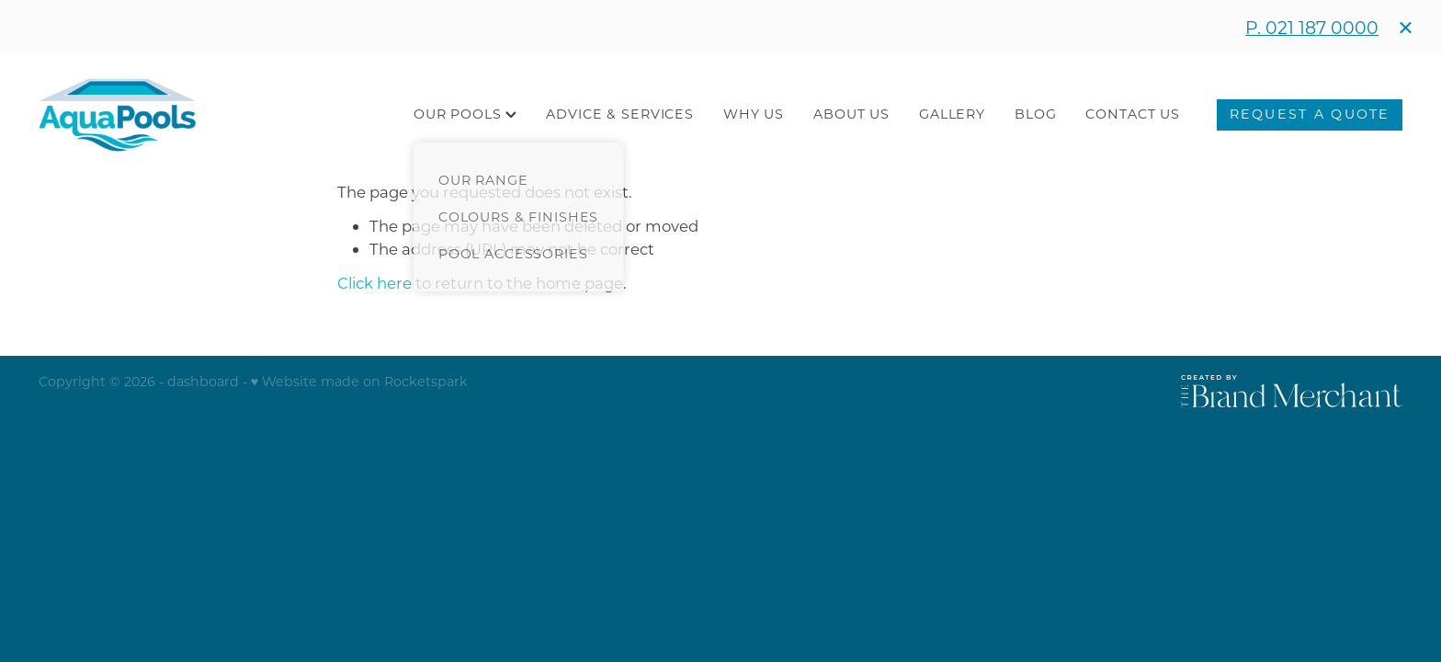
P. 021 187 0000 (1312, 27)
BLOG (1035, 113)
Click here (374, 282)
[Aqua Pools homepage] (175, 115)
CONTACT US (1132, 113)
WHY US (753, 113)
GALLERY (952, 113)
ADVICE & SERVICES (620, 113)
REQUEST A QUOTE (1310, 113)
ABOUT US (851, 113)
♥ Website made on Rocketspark (359, 381)
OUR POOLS (465, 113)
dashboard (203, 381)
